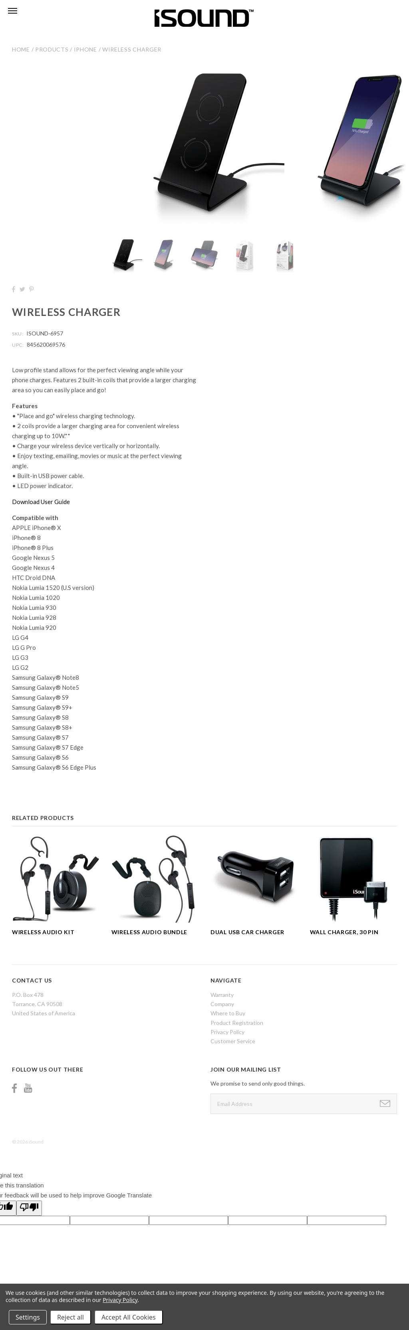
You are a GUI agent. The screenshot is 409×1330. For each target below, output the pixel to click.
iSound (36, 1142)
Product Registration (236, 1022)
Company (222, 1003)
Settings (28, 1317)
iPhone (85, 49)
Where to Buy (227, 1013)
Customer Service (232, 1041)
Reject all (70, 1317)
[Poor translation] (29, 1208)
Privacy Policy (227, 1031)
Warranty (222, 994)
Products (52, 49)
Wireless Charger (131, 49)
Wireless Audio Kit (43, 932)
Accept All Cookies (128, 1317)
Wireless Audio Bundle (149, 932)
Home (21, 49)
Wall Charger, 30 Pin (344, 932)
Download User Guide (41, 501)
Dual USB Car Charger (247, 932)
